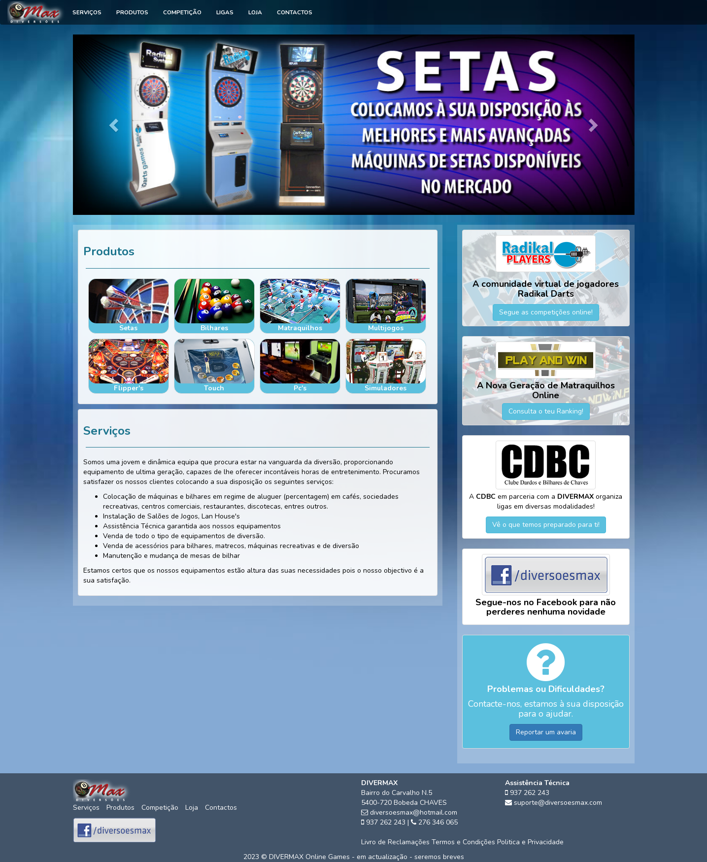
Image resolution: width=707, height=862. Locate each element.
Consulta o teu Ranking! (545, 411)
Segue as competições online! (546, 312)
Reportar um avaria (546, 732)
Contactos (294, 12)
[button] (115, 124)
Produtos (132, 12)
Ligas (225, 12)
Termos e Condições (463, 842)
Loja (255, 12)
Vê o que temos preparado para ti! (546, 524)
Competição (182, 12)
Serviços (86, 12)
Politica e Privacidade (530, 842)
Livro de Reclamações (395, 842)
